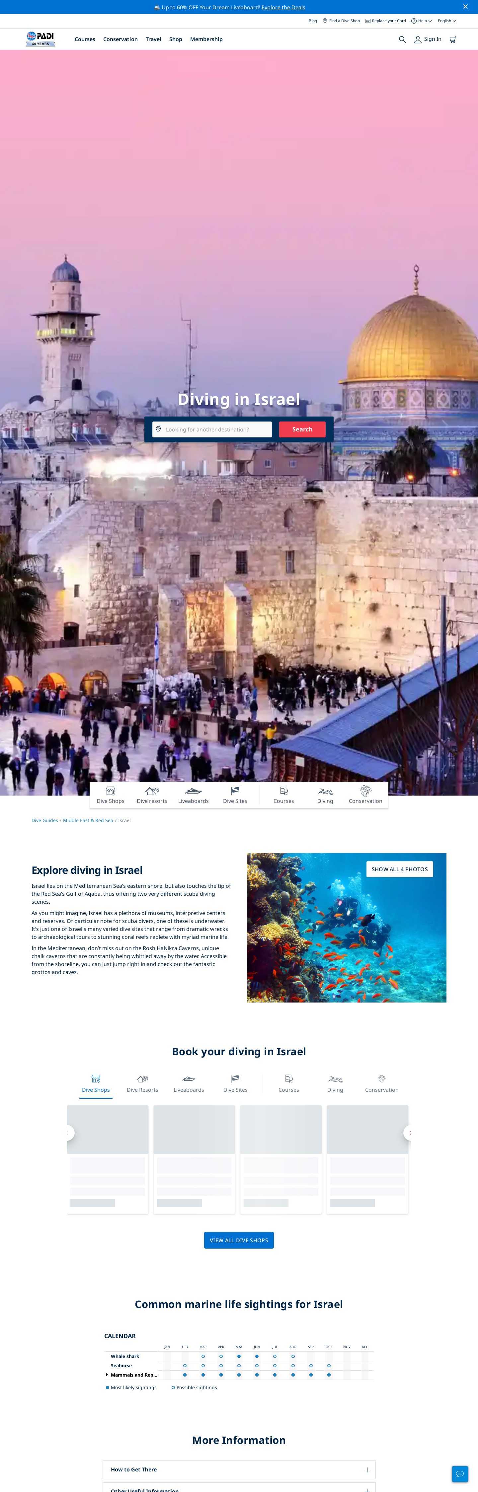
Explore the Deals (283, 7)
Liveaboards (189, 1082)
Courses (85, 39)
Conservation (120, 39)
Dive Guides (45, 820)
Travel (153, 39)
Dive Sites (235, 1082)
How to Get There (134, 1469)
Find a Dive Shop (341, 21)
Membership (206, 39)
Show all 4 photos (400, 869)
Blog (313, 21)
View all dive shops (239, 1240)
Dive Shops (96, 1082)
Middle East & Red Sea (88, 820)
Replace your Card (385, 21)
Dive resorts (142, 1082)
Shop (175, 39)
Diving (335, 1082)
